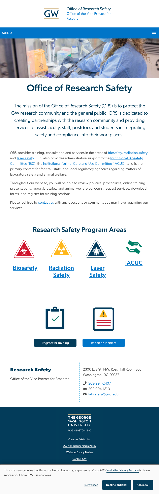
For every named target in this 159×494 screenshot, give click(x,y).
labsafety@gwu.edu (103, 394)
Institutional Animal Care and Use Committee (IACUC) (84, 164)
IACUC (133, 263)
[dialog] (79, 479)
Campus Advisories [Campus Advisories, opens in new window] (79, 439)
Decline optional (116, 485)
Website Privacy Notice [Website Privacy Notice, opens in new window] (79, 452)
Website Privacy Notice (122, 470)
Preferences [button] (91, 485)
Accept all (143, 485)
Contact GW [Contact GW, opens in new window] (79, 459)
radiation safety (136, 153)
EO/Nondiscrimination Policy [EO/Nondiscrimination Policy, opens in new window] (79, 446)
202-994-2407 (99, 383)
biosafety (115, 153)
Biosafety (25, 268)
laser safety (25, 158)
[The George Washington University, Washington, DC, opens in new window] (79, 422)
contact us (46, 202)
